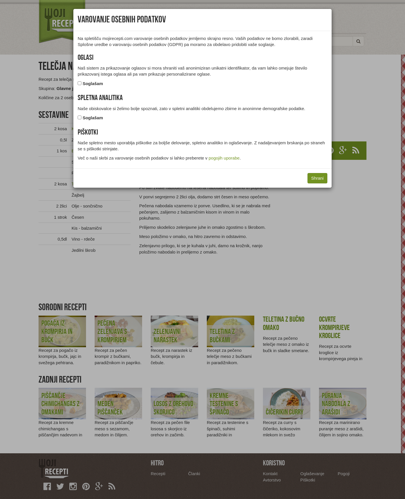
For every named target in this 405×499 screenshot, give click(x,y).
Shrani (317, 178)
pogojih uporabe (224, 158)
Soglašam (93, 83)
